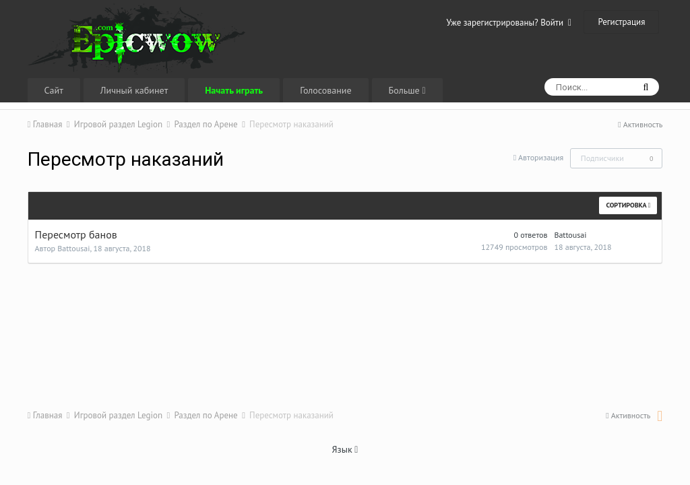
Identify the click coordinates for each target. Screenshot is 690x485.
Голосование (325, 90)
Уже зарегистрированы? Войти (508, 22)
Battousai (73, 248)
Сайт (53, 90)
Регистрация (621, 22)
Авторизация (540, 157)
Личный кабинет (134, 90)
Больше (407, 90)
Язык (345, 449)
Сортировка (628, 205)
